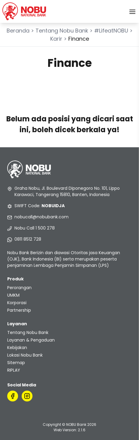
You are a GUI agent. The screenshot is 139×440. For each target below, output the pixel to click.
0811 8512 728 (27, 239)
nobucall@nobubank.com (41, 217)
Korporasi (16, 303)
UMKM (13, 295)
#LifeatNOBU (111, 30)
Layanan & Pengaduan (31, 340)
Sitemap (16, 363)
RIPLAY (13, 370)
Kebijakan (17, 348)
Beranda (18, 30)
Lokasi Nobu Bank (25, 355)
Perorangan (19, 288)
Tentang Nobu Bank (62, 30)
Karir (56, 38)
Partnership (19, 310)
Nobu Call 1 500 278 (34, 228)
